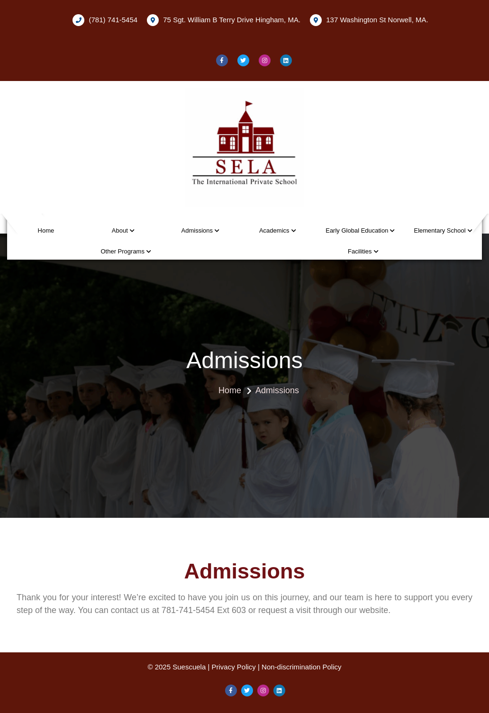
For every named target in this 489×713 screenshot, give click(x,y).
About (120, 230)
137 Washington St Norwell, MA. (369, 20)
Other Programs (122, 251)
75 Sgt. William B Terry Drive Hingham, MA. (223, 20)
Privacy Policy (234, 667)
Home (46, 230)
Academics (274, 230)
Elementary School (439, 230)
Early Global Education (357, 230)
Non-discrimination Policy (301, 667)
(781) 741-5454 (104, 20)
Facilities (360, 251)
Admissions (197, 230)
